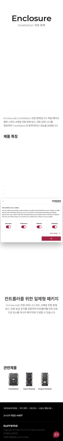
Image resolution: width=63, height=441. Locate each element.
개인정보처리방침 (10, 408)
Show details (53, 233)
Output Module (45, 389)
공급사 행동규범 (45, 408)
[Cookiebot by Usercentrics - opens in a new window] (53, 201)
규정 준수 (33, 408)
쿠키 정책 (23, 408)
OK (51, 238)
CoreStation (13, 389)
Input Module (29, 389)
